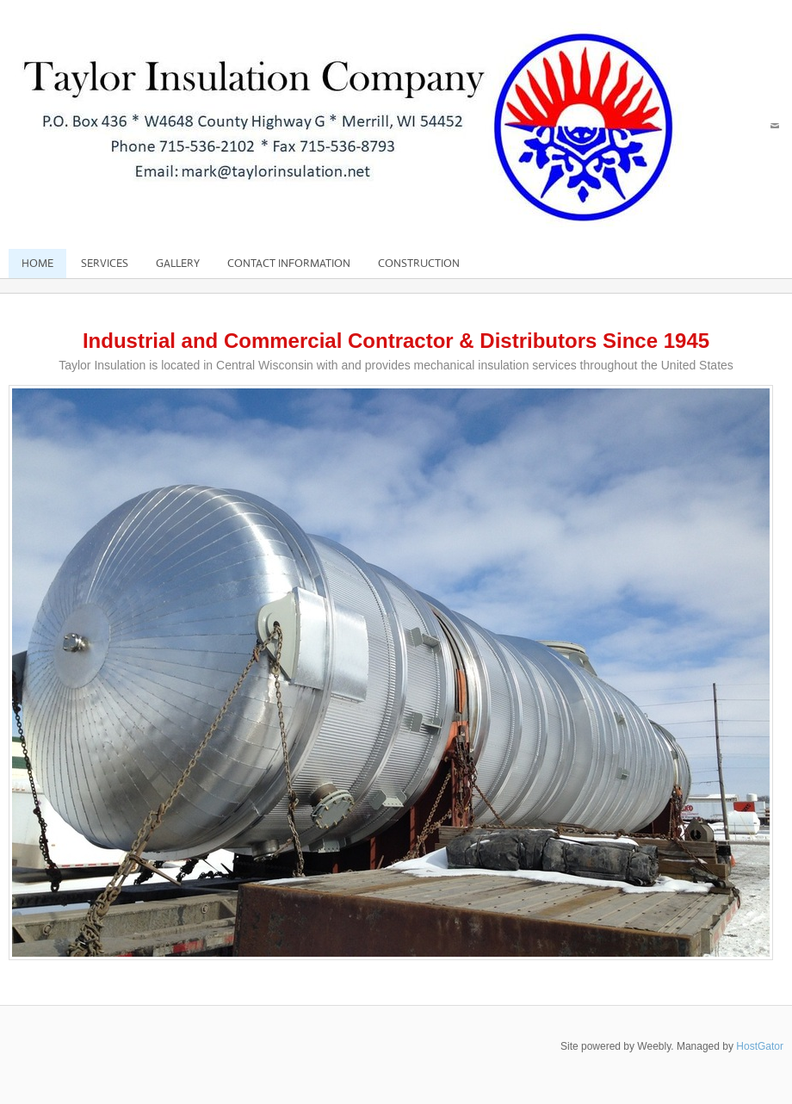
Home (37, 263)
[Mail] (774, 125)
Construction (419, 263)
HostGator (759, 1046)
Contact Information (288, 263)
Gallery (178, 263)
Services (104, 263)
